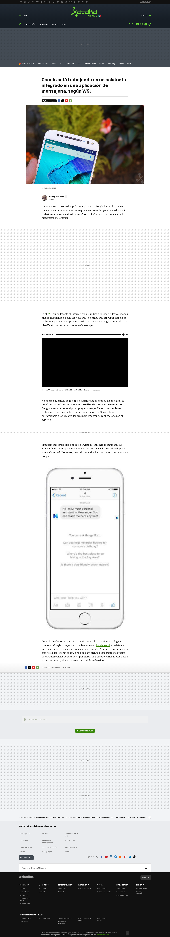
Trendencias (120, 888)
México (22, 851)
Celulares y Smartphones (47, 841)
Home (55, 24)
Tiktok (149, 24)
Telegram (115, 856)
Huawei (102, 64)
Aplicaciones (56, 667)
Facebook (129, 24)
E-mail (70, 100)
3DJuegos (42, 888)
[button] (57, 196)
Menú (25, 15)
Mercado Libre (43, 64)
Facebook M (103, 645)
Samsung (111, 64)
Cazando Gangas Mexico (71, 834)
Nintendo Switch (90, 64)
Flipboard (66, 100)
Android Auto (69, 64)
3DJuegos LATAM (45, 918)
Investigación (25, 833)
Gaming (44, 24)
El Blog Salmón (141, 888)
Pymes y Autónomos (140, 893)
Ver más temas (26, 857)
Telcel (67, 851)
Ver (86, 731)
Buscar (146, 868)
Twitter (133, 24)
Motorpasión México (101, 919)
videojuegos (47, 851)
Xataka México (85, 12)
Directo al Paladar (84, 888)
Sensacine (62, 888)
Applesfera (24, 895)
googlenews (145, 24)
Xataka (22, 888)
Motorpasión (101, 888)
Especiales (24, 840)
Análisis (45, 833)
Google (67, 667)
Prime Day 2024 (26, 847)
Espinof (61, 892)
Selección (31, 24)
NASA (129, 64)
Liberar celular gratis (138, 817)
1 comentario (50, 101)
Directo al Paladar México (84, 919)
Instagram (141, 24)
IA (60, 64)
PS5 (78, 64)
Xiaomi (121, 64)
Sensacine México (65, 918)
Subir (144, 877)
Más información (102, 934)
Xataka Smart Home (25, 899)
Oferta (54, 64)
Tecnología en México (50, 847)
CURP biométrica (120, 817)
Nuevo (144, 15)
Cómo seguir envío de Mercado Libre (82, 817)
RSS (120, 856)
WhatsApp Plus (104, 817)
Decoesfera (120, 892)
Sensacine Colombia (62, 923)
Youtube (137, 24)
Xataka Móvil (24, 892)
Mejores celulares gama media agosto (50, 817)
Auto (64, 24)
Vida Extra (42, 892)
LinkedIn (130, 856)
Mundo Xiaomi (25, 903)
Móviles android (71, 847)
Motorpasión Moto (104, 892)
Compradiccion (122, 895)
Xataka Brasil (24, 922)
